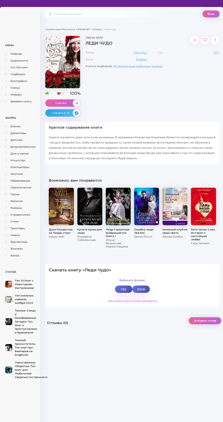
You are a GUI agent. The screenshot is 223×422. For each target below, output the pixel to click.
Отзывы (13, 94)
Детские (13, 140)
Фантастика (16, 242)
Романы (13, 208)
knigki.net (20, 20)
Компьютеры (17, 167)
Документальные (20, 146)
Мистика (14, 174)
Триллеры (15, 228)
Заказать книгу (18, 101)
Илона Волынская (113, 241)
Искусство (15, 160)
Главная (13, 53)
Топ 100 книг (16, 67)
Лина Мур (140, 52)
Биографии (16, 81)
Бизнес (13, 126)
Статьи (12, 87)
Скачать (67, 103)
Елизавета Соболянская (86, 238)
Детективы (15, 133)
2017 (217, 52)
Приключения (18, 187)
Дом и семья (17, 153)
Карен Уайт (56, 236)
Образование (17, 180)
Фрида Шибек (173, 236)
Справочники (17, 214)
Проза (12, 194)
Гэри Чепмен (200, 243)
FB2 (123, 289)
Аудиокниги (16, 60)
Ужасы (12, 235)
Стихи (12, 221)
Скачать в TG (66, 113)
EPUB (141, 289)
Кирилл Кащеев (117, 246)
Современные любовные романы (139, 66)
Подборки (15, 74)
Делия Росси (143, 236)
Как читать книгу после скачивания (132, 300)
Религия (14, 201)
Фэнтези (14, 248)
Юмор (12, 255)
